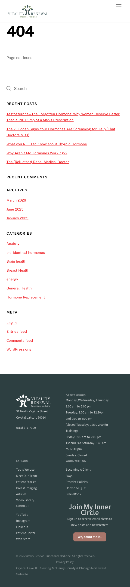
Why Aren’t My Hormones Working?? (36, 153)
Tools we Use (25, 469)
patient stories (26, 482)
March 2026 (16, 200)
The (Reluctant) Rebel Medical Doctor (37, 162)
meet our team (26, 476)
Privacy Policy (65, 562)
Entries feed (16, 331)
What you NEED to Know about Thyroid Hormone (46, 144)
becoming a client (78, 469)
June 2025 (15, 209)
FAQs (69, 476)
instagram (23, 521)
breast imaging (26, 488)
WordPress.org (18, 349)
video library (25, 500)
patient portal (25, 533)
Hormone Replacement (25, 297)
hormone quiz (76, 488)
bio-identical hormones (25, 253)
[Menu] (119, 6)
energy (12, 279)
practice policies (77, 482)
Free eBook (73, 494)
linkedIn (22, 527)
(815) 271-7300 (26, 427)
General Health (19, 288)
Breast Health (17, 270)
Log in (11, 323)
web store (23, 539)
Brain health (16, 261)
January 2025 (17, 218)
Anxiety (12, 243)
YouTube (22, 514)
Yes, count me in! (90, 536)
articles (21, 494)
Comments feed (19, 340)
